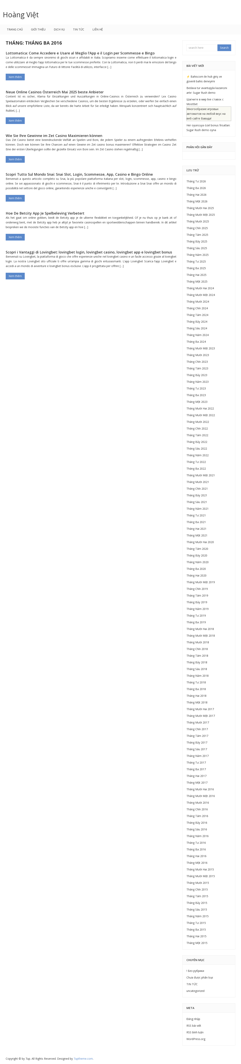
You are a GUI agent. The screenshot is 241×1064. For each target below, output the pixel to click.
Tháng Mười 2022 (197, 422)
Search (224, 48)
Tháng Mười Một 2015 (200, 876)
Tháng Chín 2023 (197, 362)
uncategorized (195, 991)
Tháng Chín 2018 (197, 649)
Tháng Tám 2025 (197, 235)
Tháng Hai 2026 (196, 194)
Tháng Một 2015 (196, 943)
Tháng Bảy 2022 (196, 442)
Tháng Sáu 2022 (196, 448)
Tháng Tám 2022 (197, 435)
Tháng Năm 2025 (197, 255)
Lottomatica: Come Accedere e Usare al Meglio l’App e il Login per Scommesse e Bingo (80, 53)
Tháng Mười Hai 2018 (200, 629)
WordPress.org (195, 1039)
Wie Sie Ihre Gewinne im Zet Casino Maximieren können (54, 135)
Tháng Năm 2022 (197, 455)
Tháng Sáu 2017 (196, 749)
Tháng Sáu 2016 (196, 829)
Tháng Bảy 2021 (196, 495)
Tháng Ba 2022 (196, 468)
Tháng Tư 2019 (196, 615)
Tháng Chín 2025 (197, 228)
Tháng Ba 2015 (196, 929)
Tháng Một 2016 (196, 863)
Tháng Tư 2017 (196, 762)
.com (83, 1058)
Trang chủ (15, 29)
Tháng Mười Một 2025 (200, 215)
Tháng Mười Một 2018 (200, 635)
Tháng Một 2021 (196, 535)
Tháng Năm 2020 (197, 562)
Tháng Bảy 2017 (196, 742)
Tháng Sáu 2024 (196, 328)
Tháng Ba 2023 (196, 395)
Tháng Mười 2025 (197, 221)
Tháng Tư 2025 (196, 261)
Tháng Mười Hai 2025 (200, 208)
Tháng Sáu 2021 (196, 502)
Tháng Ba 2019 (196, 622)
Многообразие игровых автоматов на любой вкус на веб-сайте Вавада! (206, 113)
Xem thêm (15, 77)
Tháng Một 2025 (196, 281)
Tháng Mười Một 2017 (200, 716)
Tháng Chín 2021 (197, 488)
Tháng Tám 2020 (197, 549)
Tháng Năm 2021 (197, 508)
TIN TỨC (78, 29)
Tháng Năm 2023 (197, 382)
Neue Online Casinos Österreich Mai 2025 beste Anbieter (55, 92)
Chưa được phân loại (199, 977)
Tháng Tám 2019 (197, 595)
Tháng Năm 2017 (197, 756)
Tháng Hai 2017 (196, 776)
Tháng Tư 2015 (196, 923)
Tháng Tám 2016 (197, 816)
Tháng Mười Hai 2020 (200, 542)
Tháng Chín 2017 (197, 729)
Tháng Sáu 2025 (196, 248)
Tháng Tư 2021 (196, 515)
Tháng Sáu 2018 (196, 669)
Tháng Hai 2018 (196, 696)
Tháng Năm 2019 (197, 609)
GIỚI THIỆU (38, 29)
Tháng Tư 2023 (196, 388)
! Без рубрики (195, 971)
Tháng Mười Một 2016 (200, 796)
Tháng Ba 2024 (196, 341)
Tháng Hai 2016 (196, 856)
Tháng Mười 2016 (197, 802)
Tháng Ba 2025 (196, 268)
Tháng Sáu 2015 (196, 909)
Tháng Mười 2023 (197, 355)
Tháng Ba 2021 (196, 522)
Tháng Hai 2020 (196, 575)
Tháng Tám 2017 (197, 736)
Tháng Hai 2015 (196, 936)
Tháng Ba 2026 (196, 188)
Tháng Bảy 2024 (196, 321)
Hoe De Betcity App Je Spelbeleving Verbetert (45, 213)
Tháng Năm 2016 (197, 836)
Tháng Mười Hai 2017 (200, 709)
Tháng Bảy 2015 (196, 903)
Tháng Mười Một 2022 (200, 415)
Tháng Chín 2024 (197, 308)
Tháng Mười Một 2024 (200, 295)
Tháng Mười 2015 (197, 883)
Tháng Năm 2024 (197, 335)
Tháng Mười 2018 (197, 642)
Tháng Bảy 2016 (196, 822)
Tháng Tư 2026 (196, 181)
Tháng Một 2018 (196, 702)
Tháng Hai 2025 (196, 275)
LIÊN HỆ (97, 29)
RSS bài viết (193, 1025)
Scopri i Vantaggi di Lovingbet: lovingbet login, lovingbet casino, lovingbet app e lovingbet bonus (89, 252)
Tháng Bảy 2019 (196, 602)
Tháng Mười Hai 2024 (200, 288)
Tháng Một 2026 (196, 201)
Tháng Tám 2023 (197, 368)
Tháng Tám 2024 (197, 315)
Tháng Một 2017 (196, 782)
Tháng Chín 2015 (197, 889)
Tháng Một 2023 (196, 402)
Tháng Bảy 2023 (196, 375)
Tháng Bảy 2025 (196, 241)
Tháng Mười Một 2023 (200, 348)
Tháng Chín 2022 (197, 428)
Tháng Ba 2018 (196, 689)
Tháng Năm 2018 (197, 676)
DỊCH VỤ (59, 29)
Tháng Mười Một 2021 (200, 475)
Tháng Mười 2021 (197, 482)
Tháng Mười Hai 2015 (200, 869)
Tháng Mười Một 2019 (200, 582)
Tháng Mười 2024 (197, 301)
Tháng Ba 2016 (196, 849)
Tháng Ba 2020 (196, 569)
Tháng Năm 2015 (197, 916)
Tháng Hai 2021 (196, 529)
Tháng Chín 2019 (197, 589)
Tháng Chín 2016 (197, 809)
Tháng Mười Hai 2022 (200, 408)
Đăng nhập (193, 1019)
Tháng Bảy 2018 (196, 662)
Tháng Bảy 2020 (196, 555)
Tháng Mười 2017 (197, 722)
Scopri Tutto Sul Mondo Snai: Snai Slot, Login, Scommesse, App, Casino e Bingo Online (79, 174)
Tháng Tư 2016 (196, 843)
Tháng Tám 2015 (197, 896)
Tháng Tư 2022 (196, 462)
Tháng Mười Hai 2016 (200, 789)
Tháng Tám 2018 (197, 655)
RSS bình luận (195, 1032)
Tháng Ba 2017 (196, 769)
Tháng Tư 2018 (196, 682)
